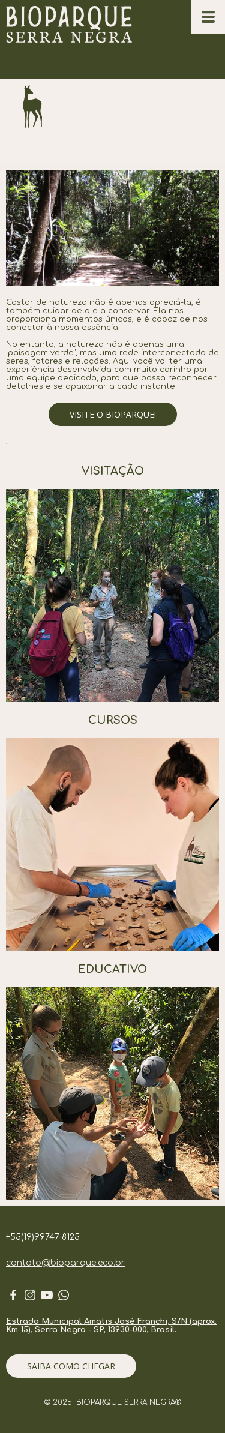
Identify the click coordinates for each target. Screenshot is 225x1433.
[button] (113, 414)
